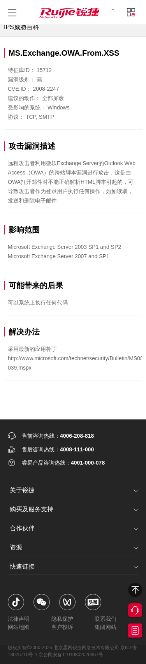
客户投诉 (62, 627)
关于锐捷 (22, 490)
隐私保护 (62, 619)
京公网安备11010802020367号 (71, 654)
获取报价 (135, 630)
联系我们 (105, 619)
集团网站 (105, 627)
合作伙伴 (22, 528)
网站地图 (19, 627)
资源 (16, 547)
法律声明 (19, 619)
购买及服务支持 (31, 509)
